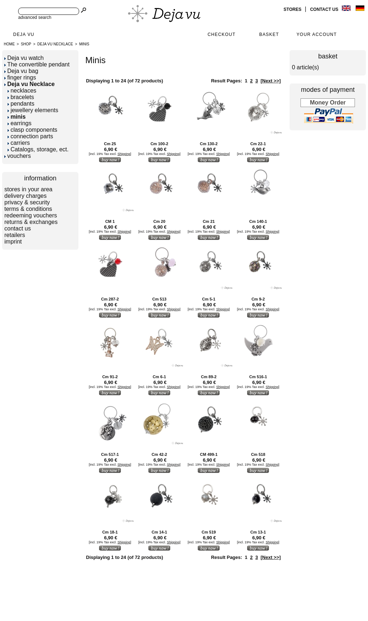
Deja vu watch (24, 58)
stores (292, 9)
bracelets (21, 97)
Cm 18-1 (110, 532)
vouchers (17, 156)
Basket (269, 34)
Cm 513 (159, 299)
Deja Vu (23, 34)
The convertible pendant (37, 64)
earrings (20, 123)
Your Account (317, 34)
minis (84, 44)
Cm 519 (209, 532)
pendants (21, 104)
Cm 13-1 (258, 532)
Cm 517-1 (110, 454)
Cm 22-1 (258, 144)
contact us (324, 9)
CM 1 (110, 221)
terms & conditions (28, 209)
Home (9, 44)
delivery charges (25, 196)
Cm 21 (209, 221)
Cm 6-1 (159, 377)
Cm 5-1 (209, 299)
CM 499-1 (208, 454)
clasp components (32, 130)
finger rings (20, 77)
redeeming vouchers (30, 215)
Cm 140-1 (258, 221)
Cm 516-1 (258, 377)
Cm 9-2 (258, 299)
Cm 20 (159, 221)
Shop (26, 44)
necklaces (22, 90)
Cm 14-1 (159, 532)
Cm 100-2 (159, 144)
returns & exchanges (31, 222)
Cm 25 (110, 144)
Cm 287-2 (110, 299)
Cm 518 (258, 454)
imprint (13, 241)
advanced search (34, 17)
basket (328, 56)
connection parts (30, 136)
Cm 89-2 (209, 377)
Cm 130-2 (209, 144)
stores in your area (28, 189)
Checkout (222, 34)
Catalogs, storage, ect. (38, 149)
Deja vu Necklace (55, 44)
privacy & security (27, 202)
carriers (19, 143)
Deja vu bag (21, 71)
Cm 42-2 (159, 454)
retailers (14, 235)
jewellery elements (33, 110)
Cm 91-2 (110, 377)
